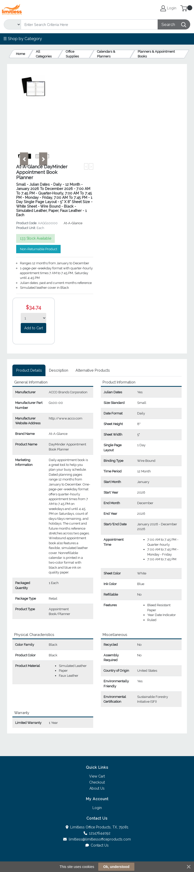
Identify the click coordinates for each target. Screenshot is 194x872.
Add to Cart (33, 328)
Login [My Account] (168, 8)
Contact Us (97, 845)
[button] (24, 159)
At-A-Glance (73, 223)
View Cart (97, 776)
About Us (97, 788)
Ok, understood (116, 867)
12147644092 (97, 833)
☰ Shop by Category (22, 38)
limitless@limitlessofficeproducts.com (97, 839)
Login (97, 808)
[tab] (28, 370)
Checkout (97, 782)
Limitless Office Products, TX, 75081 (97, 827)
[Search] (89, 24)
